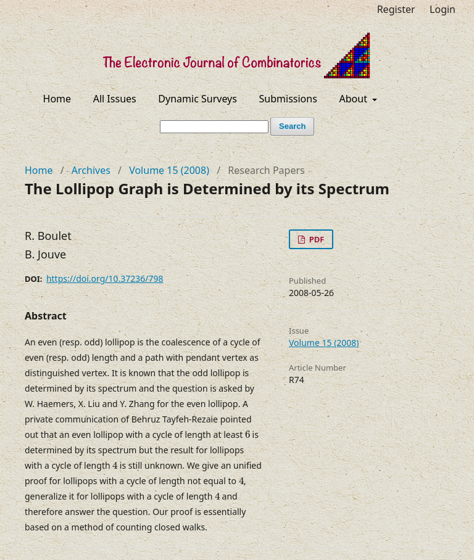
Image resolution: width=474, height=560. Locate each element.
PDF (315, 239)
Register (396, 9)
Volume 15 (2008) (169, 170)
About (354, 98)
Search (292, 126)
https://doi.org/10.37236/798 (105, 278)
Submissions (288, 98)
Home (57, 98)
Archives (91, 170)
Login (442, 9)
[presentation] (247, 434)
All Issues (114, 98)
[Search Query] (214, 126)
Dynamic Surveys (197, 98)
